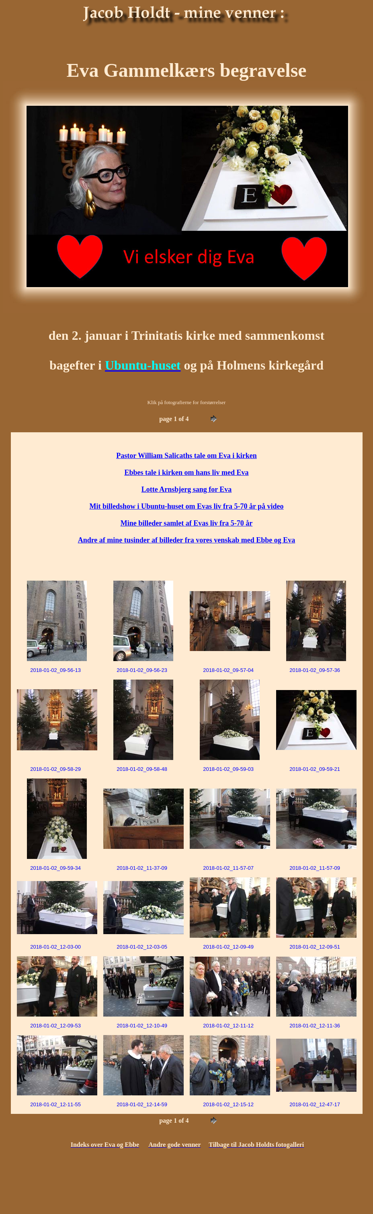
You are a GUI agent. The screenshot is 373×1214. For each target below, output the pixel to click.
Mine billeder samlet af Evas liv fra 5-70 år (187, 523)
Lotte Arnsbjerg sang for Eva (186, 489)
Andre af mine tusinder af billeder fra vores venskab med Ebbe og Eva (186, 540)
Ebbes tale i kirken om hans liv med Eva (186, 472)
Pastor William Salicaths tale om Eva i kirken (186, 456)
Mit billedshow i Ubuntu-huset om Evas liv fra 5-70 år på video (186, 506)
